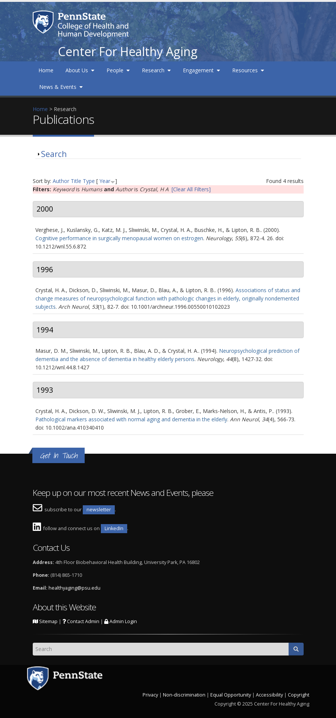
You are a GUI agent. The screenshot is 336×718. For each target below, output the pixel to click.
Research (156, 70)
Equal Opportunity (230, 695)
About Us (79, 70)
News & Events (61, 86)
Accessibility (269, 695)
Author (61, 180)
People (118, 70)
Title (76, 180)
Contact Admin (80, 621)
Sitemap (45, 621)
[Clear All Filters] (191, 189)
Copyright (298, 695)
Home (45, 70)
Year (104, 180)
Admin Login (120, 621)
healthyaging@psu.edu (74, 588)
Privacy (150, 695)
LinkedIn (114, 528)
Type (89, 180)
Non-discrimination (184, 695)
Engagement (201, 70)
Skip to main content (25, 4)
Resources (248, 70)
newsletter (99, 509)
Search (54, 154)
